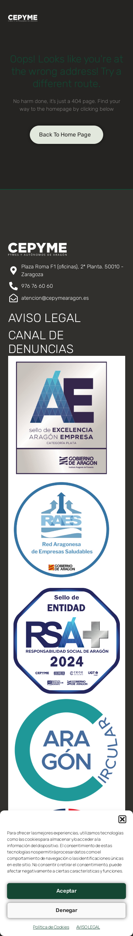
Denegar (66, 910)
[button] (122, 819)
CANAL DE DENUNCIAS (41, 342)
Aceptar (66, 891)
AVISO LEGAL (88, 927)
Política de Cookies (51, 927)
